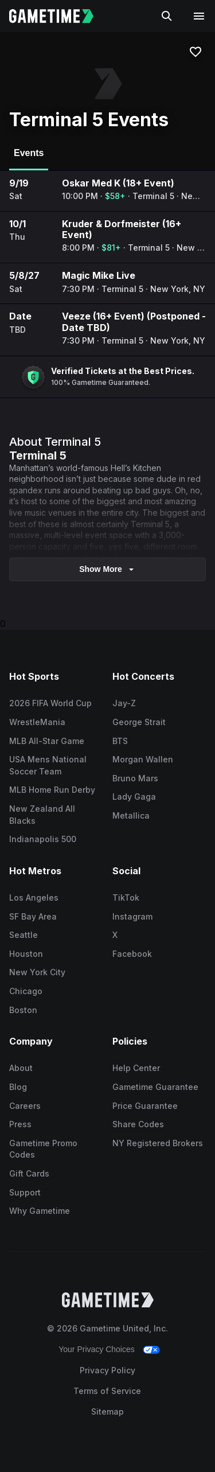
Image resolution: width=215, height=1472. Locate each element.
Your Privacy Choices (96, 1349)
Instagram (132, 916)
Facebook (132, 954)
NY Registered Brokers (157, 1143)
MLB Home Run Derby (52, 790)
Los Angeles (33, 897)
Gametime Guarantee (155, 1087)
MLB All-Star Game (46, 741)
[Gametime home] (58, 16)
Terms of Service (107, 1391)
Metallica (131, 815)
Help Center (136, 1068)
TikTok (125, 897)
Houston (26, 954)
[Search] (167, 16)
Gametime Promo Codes (43, 1149)
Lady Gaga (134, 796)
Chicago (25, 991)
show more (107, 569)
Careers (25, 1106)
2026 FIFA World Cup (50, 703)
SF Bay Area (33, 916)
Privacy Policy (107, 1370)
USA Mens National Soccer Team (48, 765)
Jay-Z (124, 703)
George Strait (139, 722)
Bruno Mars (135, 778)
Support (25, 1192)
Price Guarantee (145, 1106)
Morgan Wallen (142, 759)
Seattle (23, 935)
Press (20, 1124)
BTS (120, 741)
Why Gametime (39, 1211)
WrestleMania (37, 722)
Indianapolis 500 (42, 839)
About (21, 1068)
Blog (18, 1087)
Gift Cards (29, 1173)
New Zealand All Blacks (42, 814)
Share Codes (138, 1124)
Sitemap (107, 1411)
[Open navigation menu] (199, 16)
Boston (23, 1010)
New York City (37, 972)
